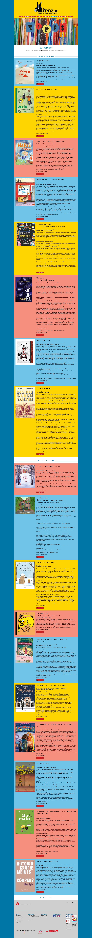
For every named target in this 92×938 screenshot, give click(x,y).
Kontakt (70, 16)
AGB (66, 902)
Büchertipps (54, 16)
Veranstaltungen (62, 16)
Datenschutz (74, 902)
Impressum (70, 902)
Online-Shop (46, 16)
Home (21, 16)
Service (39, 16)
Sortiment (33, 16)
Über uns (27, 16)
